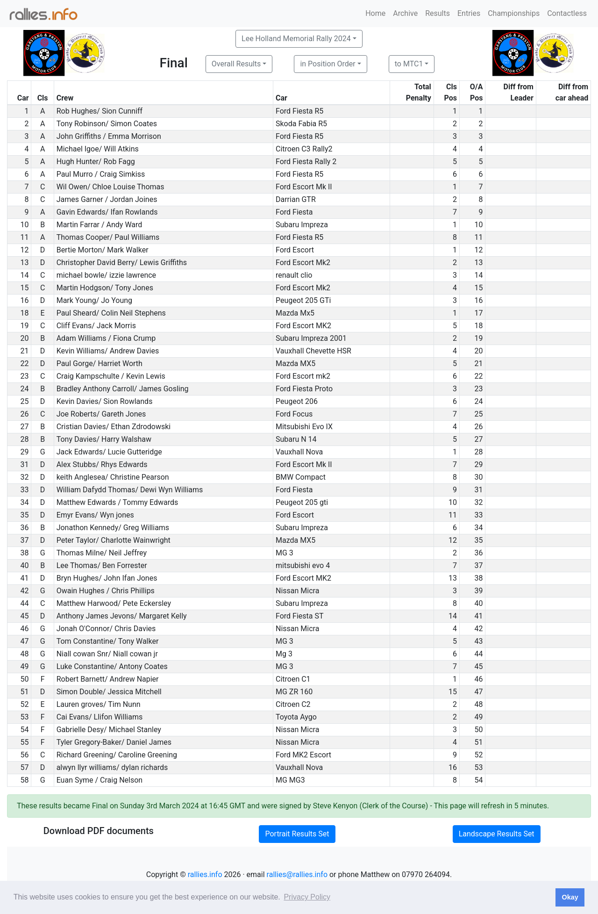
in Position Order (327, 63)
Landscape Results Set (496, 833)
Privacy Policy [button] (307, 897)
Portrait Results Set (297, 833)
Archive (405, 13)
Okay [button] (570, 897)
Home (375, 13)
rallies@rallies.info (297, 874)
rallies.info (205, 874)
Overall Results (236, 63)
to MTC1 (409, 63)
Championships (514, 13)
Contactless (567, 13)
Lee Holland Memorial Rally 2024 (296, 38)
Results (437, 13)
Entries (468, 13)
